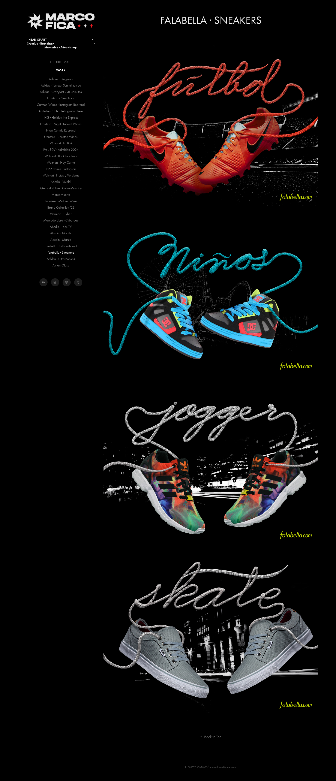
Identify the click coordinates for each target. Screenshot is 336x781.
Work (60, 70)
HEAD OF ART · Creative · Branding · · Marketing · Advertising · (61, 43)
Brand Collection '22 (60, 207)
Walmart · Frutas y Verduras (61, 175)
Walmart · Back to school (61, 156)
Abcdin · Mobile (60, 233)
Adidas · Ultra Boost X (61, 259)
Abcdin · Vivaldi (61, 182)
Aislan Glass (60, 265)
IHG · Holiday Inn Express (61, 117)
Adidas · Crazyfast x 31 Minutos (61, 92)
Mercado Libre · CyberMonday (61, 188)
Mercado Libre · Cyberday (60, 220)
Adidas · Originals (61, 79)
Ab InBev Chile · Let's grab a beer (61, 111)
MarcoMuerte (60, 195)
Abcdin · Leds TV (61, 227)
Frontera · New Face (60, 98)
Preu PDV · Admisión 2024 (60, 150)
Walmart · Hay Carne (61, 162)
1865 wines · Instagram (60, 169)
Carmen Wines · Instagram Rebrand (61, 105)
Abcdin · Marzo (60, 240)
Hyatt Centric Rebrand (60, 130)
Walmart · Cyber (61, 214)
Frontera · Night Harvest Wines (60, 124)
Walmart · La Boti (61, 143)
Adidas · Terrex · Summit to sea (61, 85)
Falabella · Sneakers (61, 252)
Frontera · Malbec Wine (61, 201)
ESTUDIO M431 (61, 62)
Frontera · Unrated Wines (61, 137)
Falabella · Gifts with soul (61, 246)
